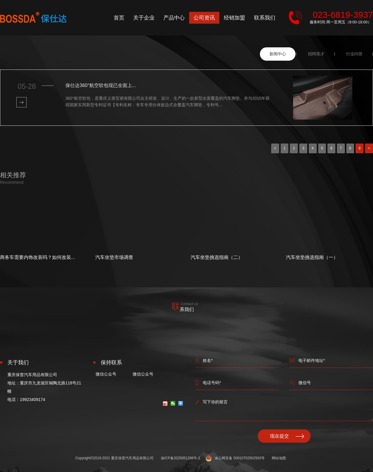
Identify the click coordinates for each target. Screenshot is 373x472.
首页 (119, 18)
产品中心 (174, 18)
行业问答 (354, 53)
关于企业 (144, 18)
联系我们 (264, 18)
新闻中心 (277, 53)
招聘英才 (316, 53)
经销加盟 (234, 18)
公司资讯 (204, 18)
